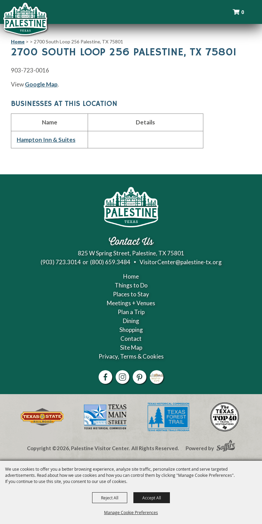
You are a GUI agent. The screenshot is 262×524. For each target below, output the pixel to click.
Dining (131, 320)
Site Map (131, 347)
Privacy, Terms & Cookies (131, 356)
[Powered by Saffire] (226, 446)
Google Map (41, 84)
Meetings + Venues (131, 303)
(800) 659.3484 (110, 262)
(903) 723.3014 (61, 262)
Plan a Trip (131, 311)
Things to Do (131, 285)
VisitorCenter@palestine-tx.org (181, 262)
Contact (131, 338)
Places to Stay (131, 294)
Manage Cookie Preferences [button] (131, 512)
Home (18, 41)
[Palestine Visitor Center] (25, 18)
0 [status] (242, 12)
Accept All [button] (151, 497)
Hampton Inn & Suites (46, 139)
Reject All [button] (109, 497)
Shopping (131, 329)
